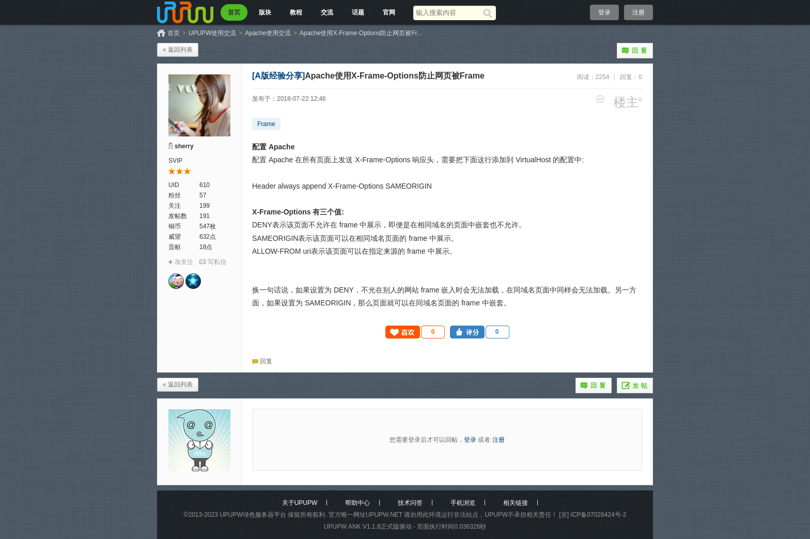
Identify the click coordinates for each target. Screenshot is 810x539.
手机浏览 (462, 502)
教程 (296, 12)
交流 (327, 12)
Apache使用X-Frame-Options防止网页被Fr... (361, 33)
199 (204, 205)
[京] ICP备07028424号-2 (592, 514)
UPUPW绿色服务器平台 (253, 514)
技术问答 (410, 502)
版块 (265, 12)
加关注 (184, 262)
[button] (415, 332)
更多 (600, 99)
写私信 (217, 262)
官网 (389, 12)
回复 (635, 50)
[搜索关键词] (448, 13)
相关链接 (515, 502)
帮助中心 (357, 502)
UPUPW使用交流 (213, 33)
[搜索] (489, 13)
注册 (638, 12)
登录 (604, 12)
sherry (184, 146)
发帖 (635, 385)
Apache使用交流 (268, 33)
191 (204, 216)
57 (202, 195)
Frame (266, 124)
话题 (358, 12)
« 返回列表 (178, 49)
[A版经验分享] (278, 75)
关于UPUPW (300, 502)
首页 (234, 12)
